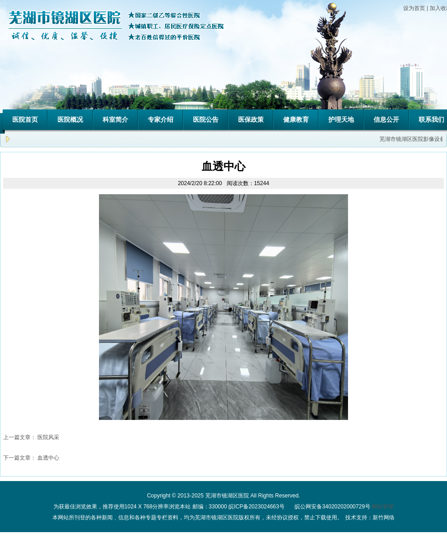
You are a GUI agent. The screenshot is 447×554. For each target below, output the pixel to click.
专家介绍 (160, 119)
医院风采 (48, 437)
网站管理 (383, 506)
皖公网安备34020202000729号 (331, 506)
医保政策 (251, 119)
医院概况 (70, 119)
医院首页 (25, 119)
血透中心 (48, 458)
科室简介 (115, 119)
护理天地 (341, 119)
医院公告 (205, 119)
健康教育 (296, 119)
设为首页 (414, 8)
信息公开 (386, 119)
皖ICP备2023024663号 (257, 506)
